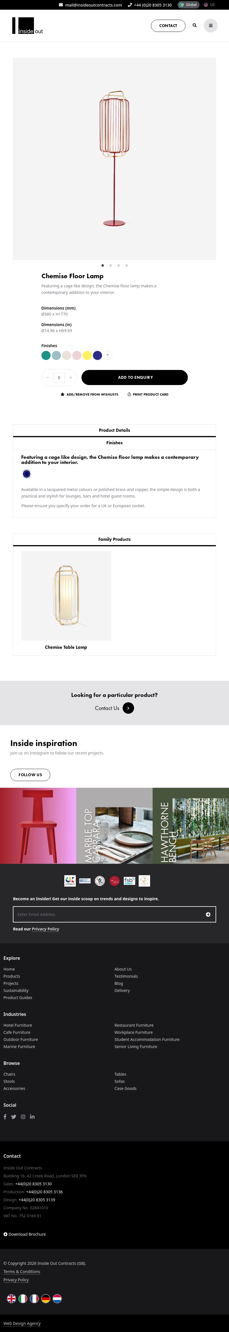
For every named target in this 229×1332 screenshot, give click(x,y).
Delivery (122, 990)
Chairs (9, 1074)
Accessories (14, 1088)
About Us (123, 969)
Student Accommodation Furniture (147, 1039)
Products (11, 976)
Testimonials (126, 976)
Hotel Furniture (17, 1025)
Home (9, 969)
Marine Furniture (19, 1046)
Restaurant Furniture (134, 1025)
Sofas (120, 1081)
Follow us (30, 777)
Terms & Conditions (21, 1271)
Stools (9, 1081)
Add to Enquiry (135, 377)
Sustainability (16, 990)
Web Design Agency (22, 1323)
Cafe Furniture (16, 1032)
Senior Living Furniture (136, 1046)
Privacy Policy (45, 929)
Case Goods (126, 1088)
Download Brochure (24, 1234)
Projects (10, 983)
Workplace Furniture (134, 1032)
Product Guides (17, 997)
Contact (168, 25)
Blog (119, 983)
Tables (120, 1074)
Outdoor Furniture (20, 1039)
